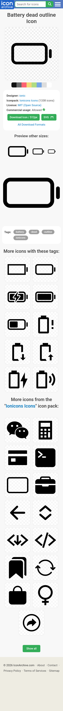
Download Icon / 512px (23, 117)
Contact (52, 665)
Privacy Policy (12, 670)
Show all (31, 648)
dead (34, 231)
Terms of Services (35, 670)
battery (20, 231)
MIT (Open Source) (29, 105)
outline (48, 231)
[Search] (49, 4)
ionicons (21, 237)
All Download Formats (31, 124)
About (41, 665)
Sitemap (54, 670)
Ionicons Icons (29, 100)
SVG (48, 117)
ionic (22, 95)
